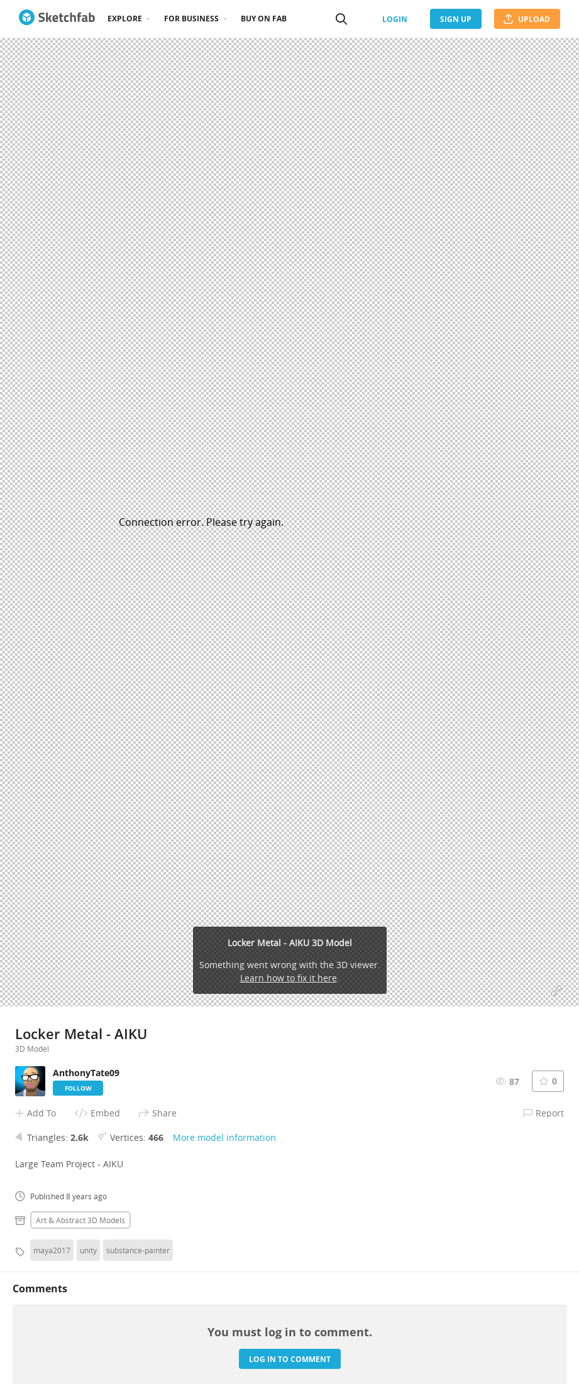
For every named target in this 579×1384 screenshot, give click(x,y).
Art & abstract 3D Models (80, 1220)
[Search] (341, 18)
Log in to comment (290, 1359)
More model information (224, 1137)
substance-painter (138, 1250)
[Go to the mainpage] (57, 18)
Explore (125, 18)
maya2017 (51, 1250)
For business (191, 18)
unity (88, 1250)
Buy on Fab (264, 18)
